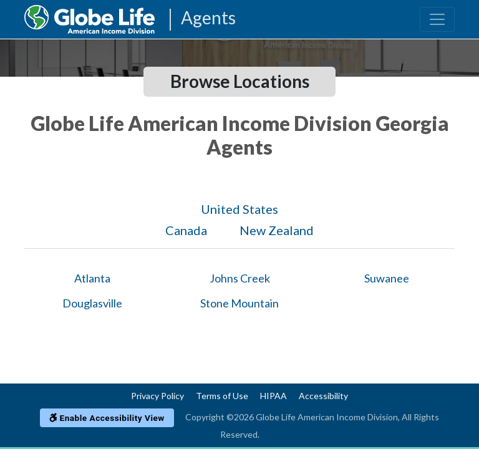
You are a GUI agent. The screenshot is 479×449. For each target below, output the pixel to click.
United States (239, 208)
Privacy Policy (157, 395)
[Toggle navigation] (437, 19)
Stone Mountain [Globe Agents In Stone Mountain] (239, 303)
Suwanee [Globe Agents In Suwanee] (386, 278)
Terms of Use (222, 395)
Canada (186, 230)
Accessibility (323, 395)
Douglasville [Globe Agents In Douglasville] (92, 303)
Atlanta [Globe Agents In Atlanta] (92, 278)
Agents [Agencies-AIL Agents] (208, 18)
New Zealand (277, 230)
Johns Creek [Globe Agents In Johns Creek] (240, 278)
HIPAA (273, 395)
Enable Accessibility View (107, 418)
